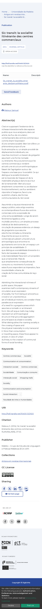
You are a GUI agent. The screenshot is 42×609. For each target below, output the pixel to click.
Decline (11, 606)
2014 (5, 47)
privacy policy (31, 598)
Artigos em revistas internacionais (15, 14)
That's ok (30, 606)
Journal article (16, 47)
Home (4, 12)
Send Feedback (11, 92)
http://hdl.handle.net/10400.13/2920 (15, 63)
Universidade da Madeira (22, 12)
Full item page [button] (12, 494)
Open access (11, 51)
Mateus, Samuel (11, 110)
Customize (6, 601)
